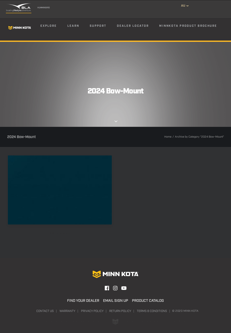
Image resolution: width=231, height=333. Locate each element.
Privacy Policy (92, 311)
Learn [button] (73, 26)
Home (167, 137)
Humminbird (43, 7)
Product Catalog (148, 300)
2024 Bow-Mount (60, 233)
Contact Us (45, 311)
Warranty (67, 311)
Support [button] (98, 26)
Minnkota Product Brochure (188, 26)
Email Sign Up (115, 300)
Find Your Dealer (83, 300)
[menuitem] (53, 27)
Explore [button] (48, 26)
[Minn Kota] (19, 27)
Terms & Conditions (152, 311)
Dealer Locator (133, 26)
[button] (60, 189)
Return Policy (120, 311)
